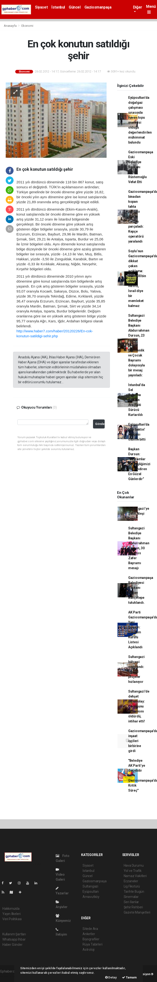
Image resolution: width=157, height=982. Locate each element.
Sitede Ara (90, 929)
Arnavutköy (91, 897)
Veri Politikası (12, 919)
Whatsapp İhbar (13, 939)
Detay (111, 977)
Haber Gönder (12, 944)
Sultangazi (90, 886)
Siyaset (41, 7)
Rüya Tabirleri (92, 944)
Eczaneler (131, 881)
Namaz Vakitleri (135, 876)
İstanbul (58, 7)
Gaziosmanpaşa (98, 7)
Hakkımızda (11, 908)
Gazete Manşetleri (137, 912)
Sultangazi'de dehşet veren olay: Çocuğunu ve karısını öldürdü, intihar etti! (138, 706)
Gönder (100, 424)
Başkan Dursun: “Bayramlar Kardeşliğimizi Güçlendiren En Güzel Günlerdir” (139, 464)
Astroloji (88, 949)
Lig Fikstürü (132, 886)
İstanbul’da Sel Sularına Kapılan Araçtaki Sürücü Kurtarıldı (136, 400)
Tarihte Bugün (134, 891)
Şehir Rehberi (133, 907)
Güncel (75, 7)
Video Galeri (60, 874)
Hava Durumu (134, 865)
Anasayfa (10, 25)
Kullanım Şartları (14, 934)
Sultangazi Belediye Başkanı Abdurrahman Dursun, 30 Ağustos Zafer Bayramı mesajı (138, 548)
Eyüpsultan (91, 891)
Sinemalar (131, 897)
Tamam (129, 977)
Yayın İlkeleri (11, 914)
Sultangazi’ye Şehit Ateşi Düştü (138, 513)
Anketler (89, 934)
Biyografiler (91, 939)
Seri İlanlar (131, 902)
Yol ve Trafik (133, 871)
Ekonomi (27, 25)
